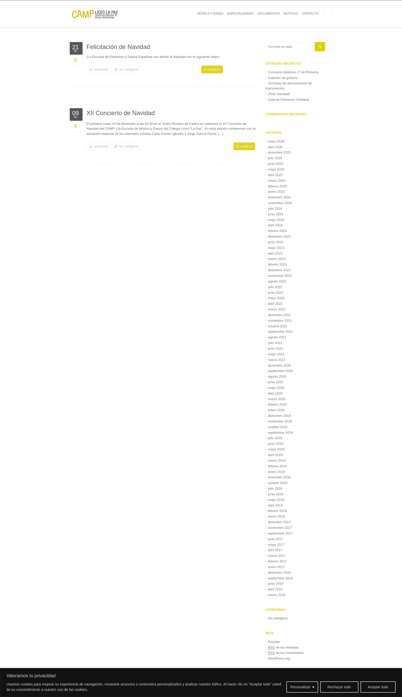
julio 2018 (275, 488)
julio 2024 (275, 208)
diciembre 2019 (279, 416)
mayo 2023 (276, 248)
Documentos (269, 13)
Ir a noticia (212, 69)
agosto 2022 (277, 281)
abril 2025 (275, 175)
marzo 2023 (277, 259)
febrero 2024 (277, 231)
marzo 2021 (277, 360)
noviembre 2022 (280, 276)
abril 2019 (275, 455)
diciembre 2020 (279, 365)
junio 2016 (275, 583)
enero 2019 (276, 472)
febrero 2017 (277, 561)
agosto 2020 (277, 376)
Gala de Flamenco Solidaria (288, 100)
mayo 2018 (276, 500)
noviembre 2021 (280, 320)
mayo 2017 (276, 545)
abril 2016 (275, 589)
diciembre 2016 (279, 572)
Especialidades (240, 13)
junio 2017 (275, 539)
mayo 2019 (276, 449)
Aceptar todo (378, 687)
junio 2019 (275, 444)
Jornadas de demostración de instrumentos (288, 85)
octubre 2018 (277, 483)
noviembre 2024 (280, 203)
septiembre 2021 (280, 332)
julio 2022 (275, 287)
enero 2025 (276, 192)
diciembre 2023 (279, 236)
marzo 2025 (277, 181)
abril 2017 (275, 550)
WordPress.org (279, 658)
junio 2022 (275, 293)
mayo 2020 (276, 388)
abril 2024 (275, 225)
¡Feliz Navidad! (279, 94)
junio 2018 (275, 494)
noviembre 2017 (280, 528)
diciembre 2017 (279, 522)
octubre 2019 (277, 427)
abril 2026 (275, 147)
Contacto (310, 13)
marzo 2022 (277, 309)
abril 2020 (275, 393)
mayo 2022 (276, 298)
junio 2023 (275, 242)
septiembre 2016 (280, 578)
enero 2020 (276, 410)
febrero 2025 (277, 186)
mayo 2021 (276, 354)
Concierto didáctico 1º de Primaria (293, 72)
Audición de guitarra (283, 78)
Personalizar (300, 687)
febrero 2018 (277, 511)
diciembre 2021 (279, 315)
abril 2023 (275, 253)
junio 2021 (275, 348)
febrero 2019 (277, 466)
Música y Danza (210, 13)
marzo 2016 (277, 595)
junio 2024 (275, 214)
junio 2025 (275, 164)
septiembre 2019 (280, 433)
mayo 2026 (276, 141)
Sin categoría (129, 69)
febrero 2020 (277, 404)
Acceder (274, 642)
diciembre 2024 (279, 197)
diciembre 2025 (279, 152)
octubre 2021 (277, 326)
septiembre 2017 (280, 533)
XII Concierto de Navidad (120, 112)
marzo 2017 (277, 556)
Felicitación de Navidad (118, 46)
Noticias (291, 13)
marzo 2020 (277, 399)
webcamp (101, 69)
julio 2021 (275, 343)
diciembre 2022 (279, 270)
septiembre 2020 (280, 371)
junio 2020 (275, 382)
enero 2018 (276, 516)
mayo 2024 (276, 220)
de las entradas (283, 647)
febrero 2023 (277, 264)
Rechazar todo (339, 687)
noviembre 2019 (280, 421)
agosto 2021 (277, 337)
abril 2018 (275, 505)
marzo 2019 (277, 460)
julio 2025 (275, 158)
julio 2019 (275, 438)
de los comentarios (286, 653)
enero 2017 (276, 567)
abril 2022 (275, 304)
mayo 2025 (276, 169)
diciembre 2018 (279, 477)
